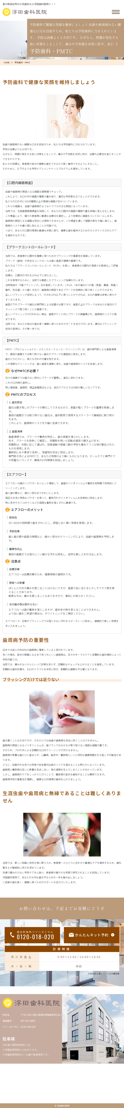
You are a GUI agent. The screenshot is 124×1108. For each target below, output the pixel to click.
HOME (7, 62)
